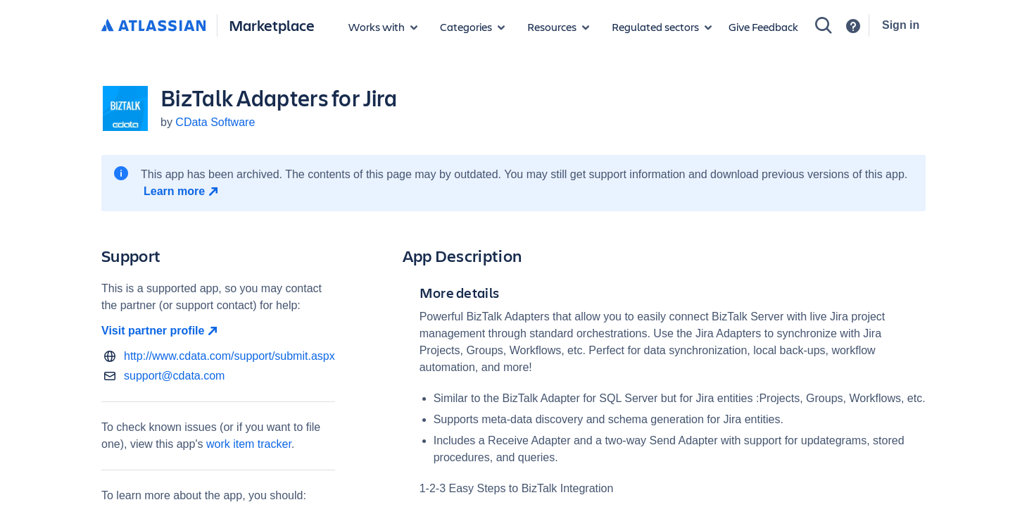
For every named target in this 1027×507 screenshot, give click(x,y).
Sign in (900, 25)
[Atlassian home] (153, 26)
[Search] (823, 25)
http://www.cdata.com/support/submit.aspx (229, 356)
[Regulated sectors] (661, 27)
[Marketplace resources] (558, 27)
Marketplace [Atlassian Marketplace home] (272, 25)
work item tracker (248, 444)
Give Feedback (763, 26)
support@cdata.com (174, 376)
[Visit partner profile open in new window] (218, 331)
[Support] (853, 26)
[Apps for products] (383, 27)
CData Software (215, 122)
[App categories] (472, 27)
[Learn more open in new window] (183, 191)
